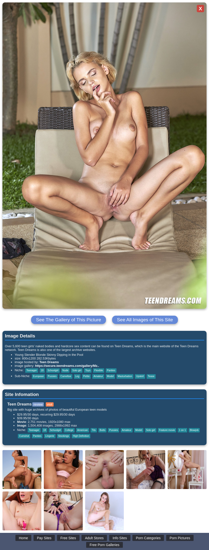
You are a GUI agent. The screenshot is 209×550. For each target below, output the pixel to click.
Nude (65, 370)
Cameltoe (65, 376)
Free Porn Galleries (104, 545)
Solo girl (76, 370)
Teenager (31, 370)
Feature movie (167, 430)
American (82, 430)
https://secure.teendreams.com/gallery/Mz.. (67, 366)
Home (23, 538)
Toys (87, 370)
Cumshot (24, 436)
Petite (86, 376)
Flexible (98, 370)
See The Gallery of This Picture (68, 319)
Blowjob (194, 430)
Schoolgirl (52, 370)
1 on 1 (182, 430)
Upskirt (140, 376)
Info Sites (120, 538)
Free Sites (68, 538)
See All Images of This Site (145, 319)
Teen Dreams (49, 362)
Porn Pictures (180, 538)
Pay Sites (44, 538)
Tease (151, 376)
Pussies (52, 376)
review (38, 404)
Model (110, 376)
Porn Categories (148, 538)
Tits (94, 430)
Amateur (98, 376)
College (69, 430)
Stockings (63, 436)
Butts (102, 430)
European (38, 376)
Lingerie (49, 436)
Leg (77, 376)
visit (49, 404)
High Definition (81, 436)
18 (42, 370)
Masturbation (125, 376)
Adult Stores (94, 538)
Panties (111, 370)
